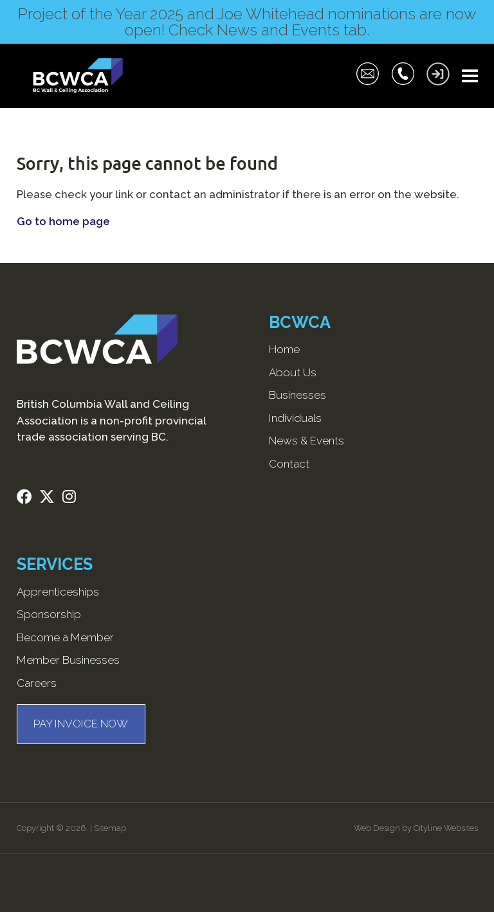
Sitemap (110, 828)
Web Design (377, 828)
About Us (292, 372)
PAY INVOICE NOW (80, 723)
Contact (289, 463)
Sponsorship (49, 614)
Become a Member (65, 637)
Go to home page (63, 221)
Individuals (295, 418)
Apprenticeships (58, 591)
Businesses (297, 394)
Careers (37, 683)
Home (284, 349)
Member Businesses (68, 659)
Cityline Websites (446, 828)
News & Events (306, 440)
